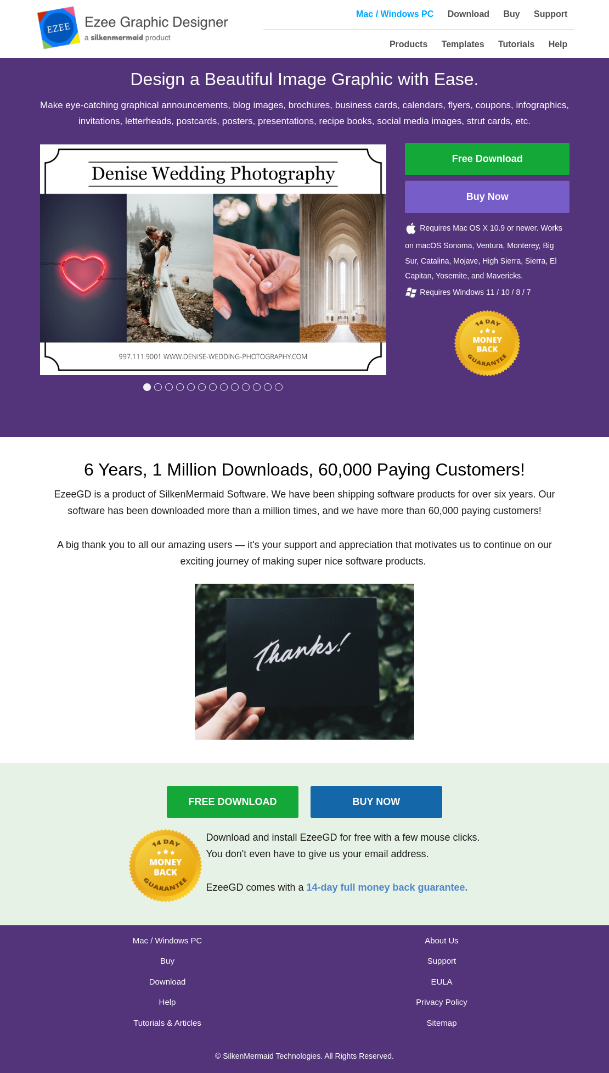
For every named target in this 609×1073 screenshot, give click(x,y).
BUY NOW (377, 801)
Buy (511, 14)
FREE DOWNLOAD (233, 801)
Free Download (487, 158)
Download (468, 14)
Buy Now (487, 196)
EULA (441, 981)
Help (558, 44)
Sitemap (441, 1022)
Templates (463, 44)
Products (408, 44)
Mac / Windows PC (394, 14)
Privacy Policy (441, 1002)
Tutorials (516, 44)
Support (550, 14)
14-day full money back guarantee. (386, 887)
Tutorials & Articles (167, 1022)
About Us (442, 940)
